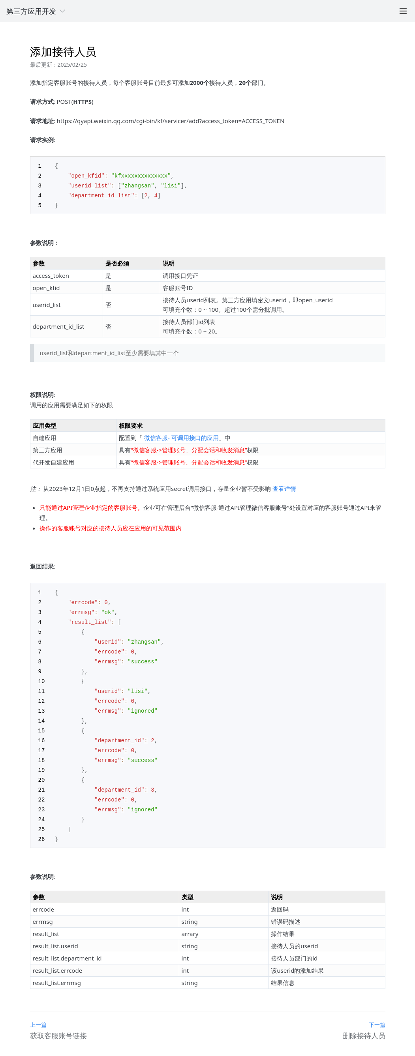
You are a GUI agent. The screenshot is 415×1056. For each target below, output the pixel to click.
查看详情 (284, 487)
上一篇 (38, 1012)
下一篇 (377, 1012)
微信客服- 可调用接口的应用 (181, 436)
